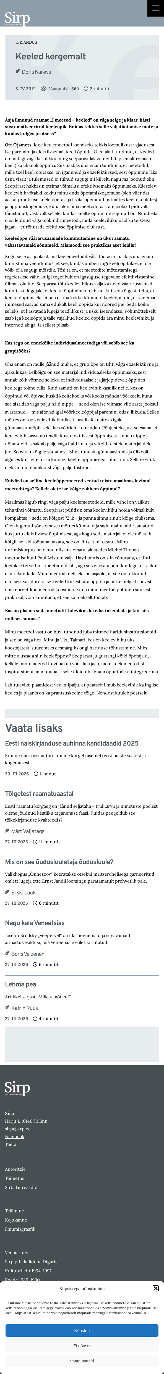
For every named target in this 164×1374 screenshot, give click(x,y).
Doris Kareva (36, 72)
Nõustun (82, 1330)
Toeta (10, 1144)
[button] (155, 1288)
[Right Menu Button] (155, 8)
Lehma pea (20, 985)
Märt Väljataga (28, 831)
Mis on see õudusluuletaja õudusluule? (59, 863)
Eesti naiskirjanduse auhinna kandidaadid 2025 (72, 744)
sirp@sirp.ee (18, 1128)
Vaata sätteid (82, 1361)
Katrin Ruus (24, 1008)
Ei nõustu (82, 1345)
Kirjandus (26, 42)
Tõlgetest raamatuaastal (39, 794)
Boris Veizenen (28, 954)
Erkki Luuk (23, 893)
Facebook (14, 1136)
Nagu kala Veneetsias (34, 924)
